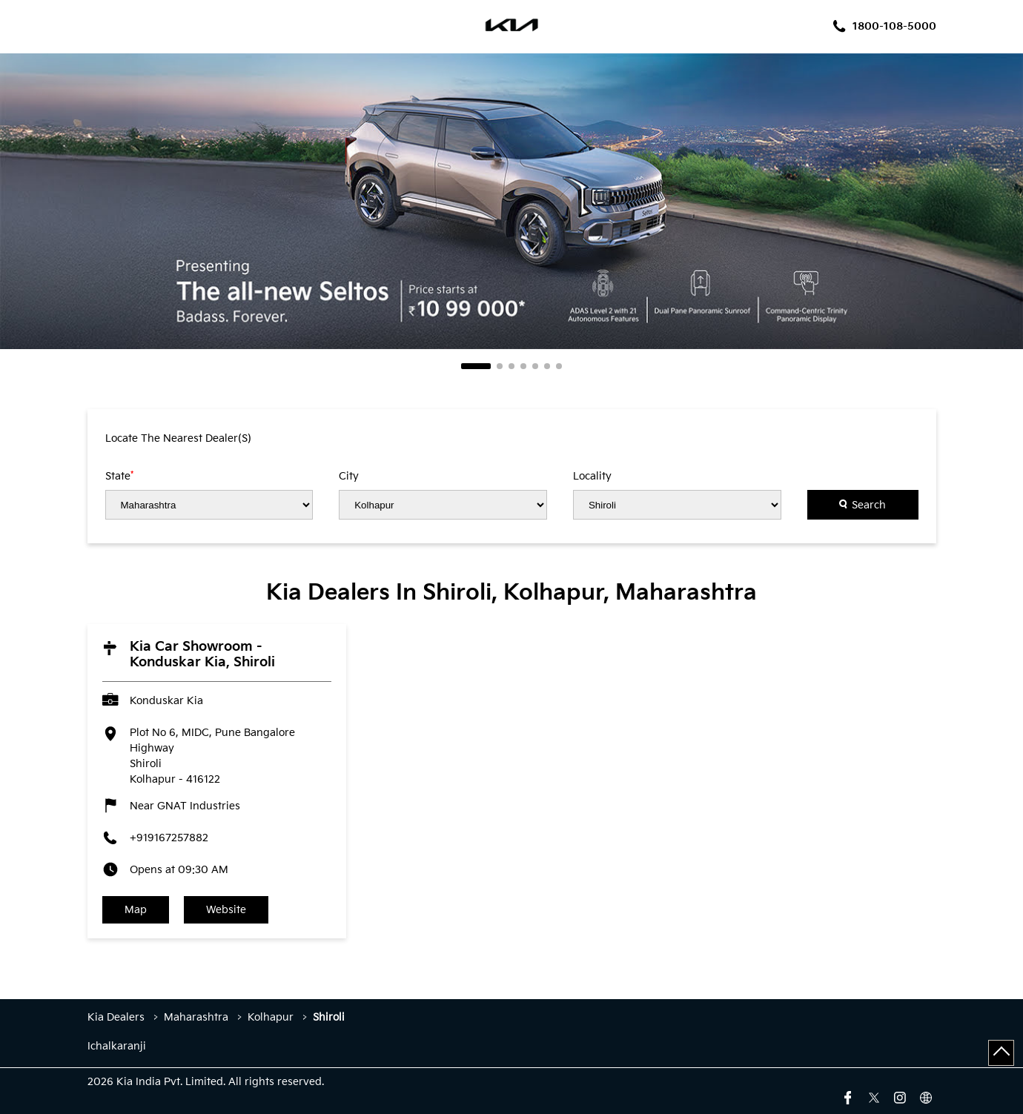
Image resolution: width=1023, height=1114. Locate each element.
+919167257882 (169, 838)
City (349, 477)
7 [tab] (559, 366)
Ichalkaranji (116, 1046)
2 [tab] (500, 366)
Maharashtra (196, 1017)
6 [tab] (547, 366)
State (119, 476)
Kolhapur (271, 1017)
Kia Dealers (117, 1017)
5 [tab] (535, 366)
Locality (592, 477)
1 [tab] (476, 366)
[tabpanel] (511, 201)
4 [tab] (523, 366)
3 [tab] (511, 366)
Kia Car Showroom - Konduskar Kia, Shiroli (202, 654)
